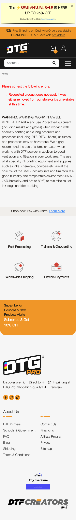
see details (64, 31)
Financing (47, 430)
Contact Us (48, 424)
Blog (6, 442)
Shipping (9, 449)
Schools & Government (19, 430)
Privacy (45, 442)
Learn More (57, 211)
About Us (11, 412)
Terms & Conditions (16, 455)
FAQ (6, 436)
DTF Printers (12, 424)
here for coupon (48, 19)
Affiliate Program (52, 436)
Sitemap (46, 449)
